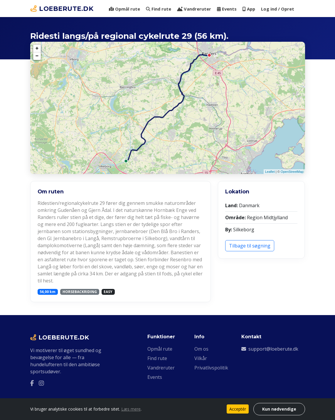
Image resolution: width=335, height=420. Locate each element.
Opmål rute (124, 9)
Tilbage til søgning (249, 245)
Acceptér (237, 409)
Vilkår (200, 358)
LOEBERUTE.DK (62, 8)
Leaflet (270, 171)
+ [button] (37, 48)
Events (227, 9)
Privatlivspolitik (211, 367)
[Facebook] (32, 383)
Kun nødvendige (279, 409)
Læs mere (131, 409)
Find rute (158, 9)
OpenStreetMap (292, 171)
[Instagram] (41, 383)
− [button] (37, 56)
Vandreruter (194, 9)
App (249, 9)
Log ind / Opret (277, 9)
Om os (201, 349)
